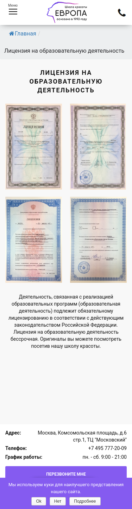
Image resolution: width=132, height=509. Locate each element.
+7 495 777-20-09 (107, 448)
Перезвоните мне (66, 474)
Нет (57, 501)
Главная (22, 33)
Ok (38, 501)
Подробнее (85, 501)
